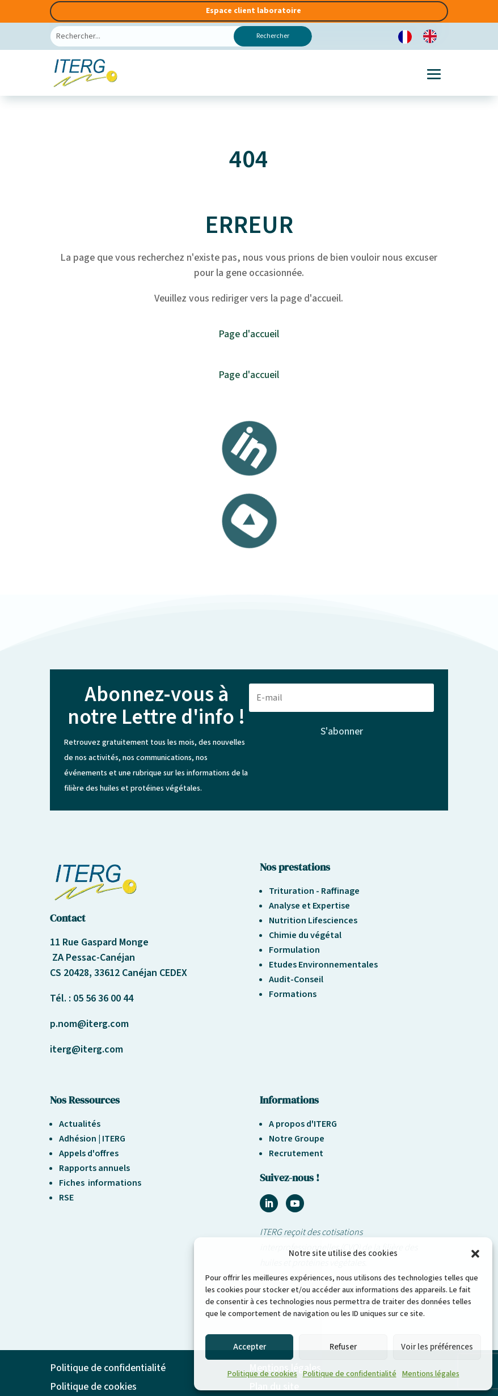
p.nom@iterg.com (89, 1024)
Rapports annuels (94, 1168)
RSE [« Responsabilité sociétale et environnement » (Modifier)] (66, 1197)
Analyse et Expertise (309, 905)
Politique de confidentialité (349, 1374)
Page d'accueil (248, 334)
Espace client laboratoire (253, 10)
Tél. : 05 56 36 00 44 (91, 998)
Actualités (79, 1124)
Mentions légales (430, 1374)
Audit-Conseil (296, 979)
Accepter (249, 1347)
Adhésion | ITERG (92, 1138)
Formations (292, 994)
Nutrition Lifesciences (313, 920)
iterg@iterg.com (86, 1049)
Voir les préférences (437, 1347)
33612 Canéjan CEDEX (140, 973)
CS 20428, (72, 973)
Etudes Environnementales (323, 964)
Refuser (343, 1347)
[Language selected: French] (423, 36)
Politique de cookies (262, 1374)
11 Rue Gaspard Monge (99, 942)
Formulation (294, 950)
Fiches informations (100, 1183)
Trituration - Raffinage (314, 891)
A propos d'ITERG (303, 1124)
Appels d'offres (89, 1153)
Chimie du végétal (305, 935)
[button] (475, 1253)
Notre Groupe (296, 1138)
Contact (68, 918)
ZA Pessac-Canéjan (92, 958)
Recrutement (296, 1153)
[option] (432, 36)
